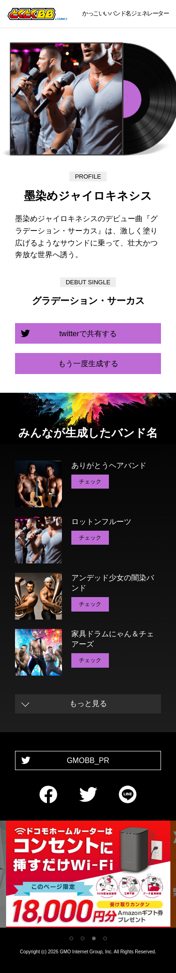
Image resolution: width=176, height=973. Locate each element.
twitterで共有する (88, 334)
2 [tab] (82, 938)
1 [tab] (71, 938)
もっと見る (88, 703)
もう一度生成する (88, 364)
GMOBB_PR (88, 760)
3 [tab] (93, 938)
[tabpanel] (88, 876)
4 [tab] (105, 938)
